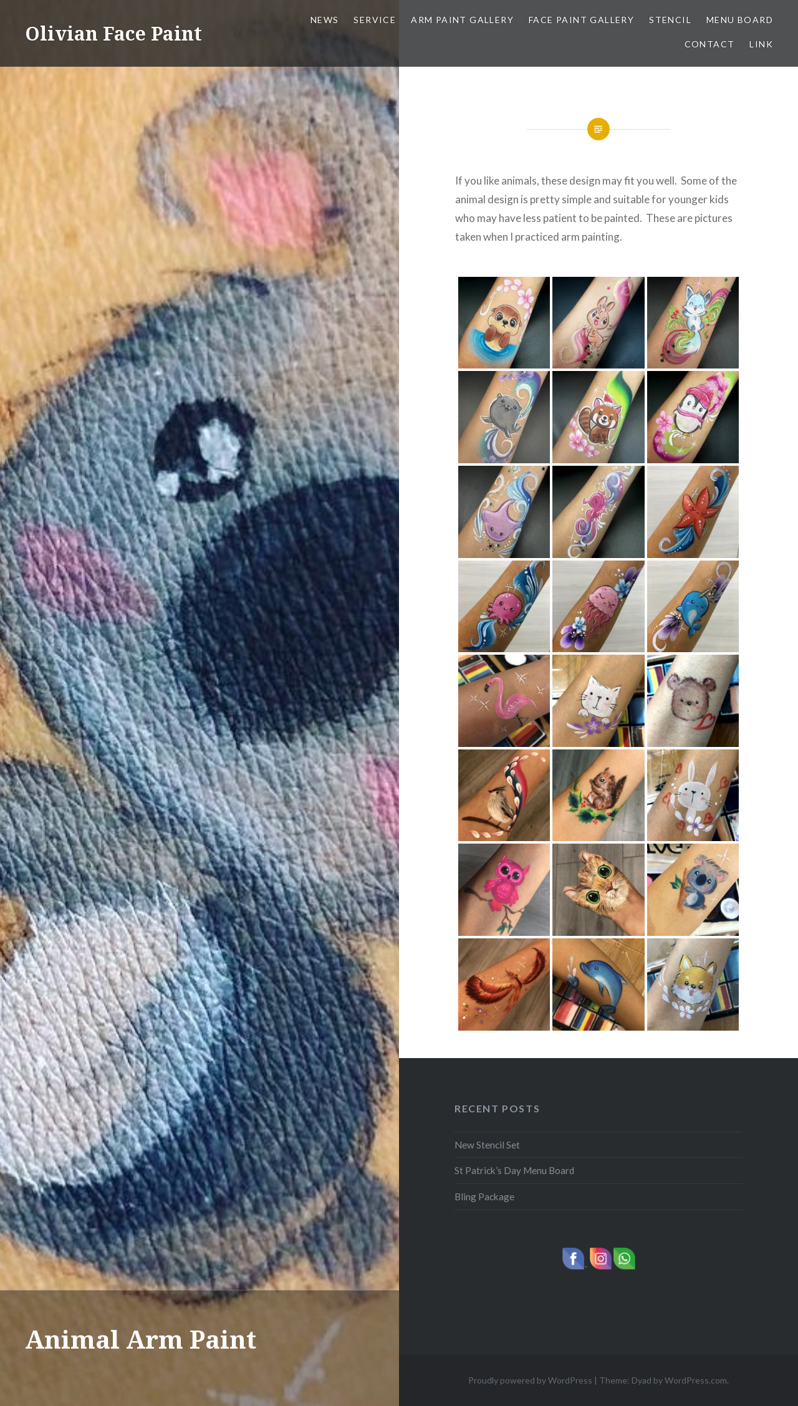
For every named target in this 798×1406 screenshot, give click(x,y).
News (324, 19)
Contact (710, 44)
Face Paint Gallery (581, 19)
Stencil (670, 19)
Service (374, 19)
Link (761, 44)
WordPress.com (696, 1380)
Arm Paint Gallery (462, 19)
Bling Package (484, 1196)
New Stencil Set (487, 1144)
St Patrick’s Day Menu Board (514, 1170)
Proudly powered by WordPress (530, 1380)
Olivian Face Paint (113, 33)
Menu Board (739, 19)
